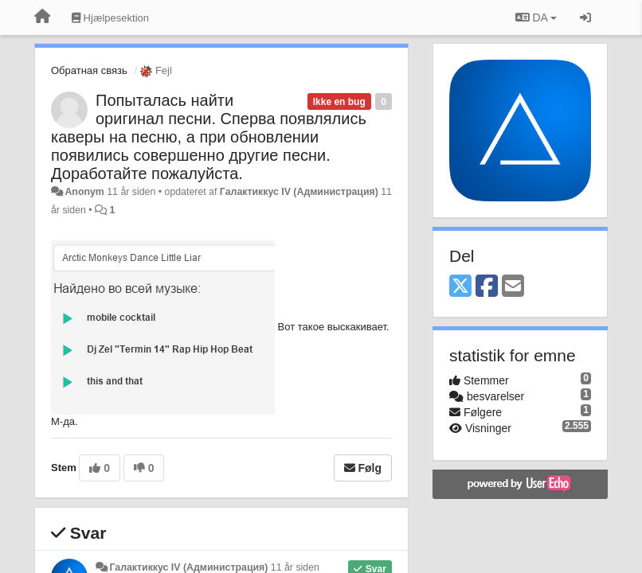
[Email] (513, 287)
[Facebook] (487, 287)
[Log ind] (585, 17)
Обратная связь (89, 70)
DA (536, 17)
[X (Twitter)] (460, 287)
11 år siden (295, 567)
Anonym (84, 191)
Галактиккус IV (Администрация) (299, 191)
